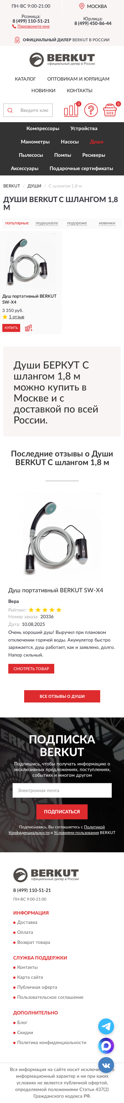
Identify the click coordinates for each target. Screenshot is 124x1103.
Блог (22, 1022)
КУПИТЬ (11, 328)
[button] (31, 26)
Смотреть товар (31, 669)
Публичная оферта (37, 987)
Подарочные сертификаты (81, 168)
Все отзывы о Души (62, 696)
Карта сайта (30, 977)
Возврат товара (33, 942)
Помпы (62, 155)
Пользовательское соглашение (50, 997)
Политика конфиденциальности (51, 1042)
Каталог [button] (25, 79)
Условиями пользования (76, 833)
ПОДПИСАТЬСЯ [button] (62, 812)
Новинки (43, 91)
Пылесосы (31, 155)
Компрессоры (42, 128)
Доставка (27, 922)
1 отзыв (16, 317)
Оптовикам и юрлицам (78, 79)
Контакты (80, 91)
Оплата (25, 932)
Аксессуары (24, 168)
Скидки (25, 1032)
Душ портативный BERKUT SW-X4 (55, 591)
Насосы (70, 141)
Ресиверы (93, 155)
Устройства (84, 128)
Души (96, 141)
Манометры (35, 141)
